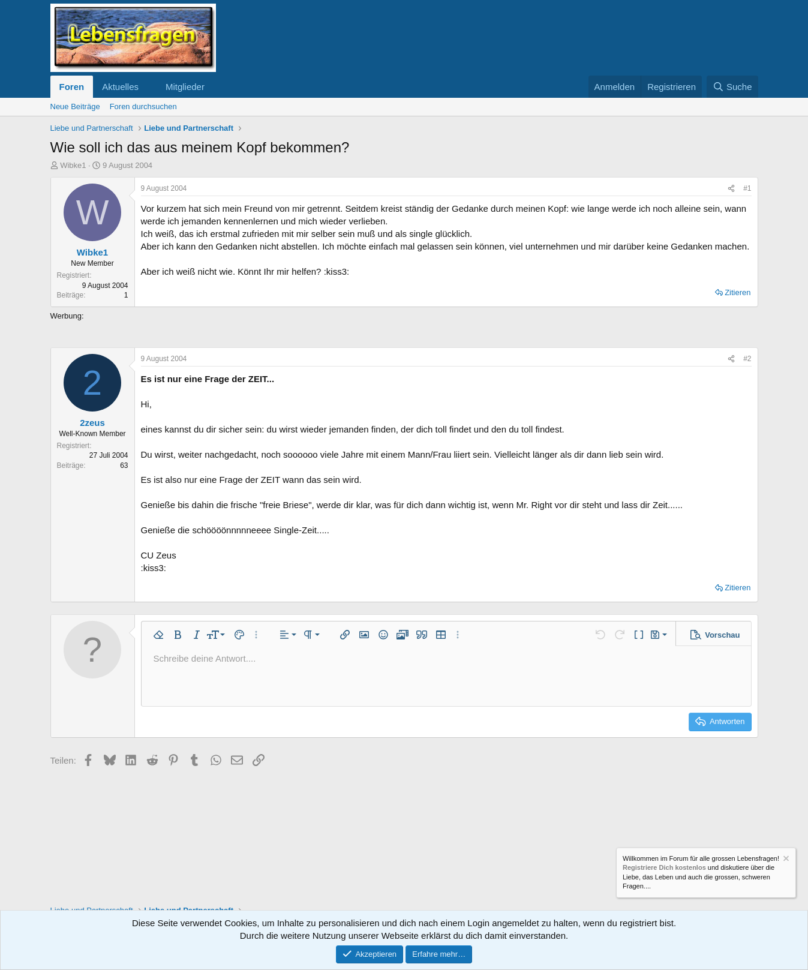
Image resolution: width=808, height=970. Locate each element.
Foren (72, 87)
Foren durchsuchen (143, 106)
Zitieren (737, 292)
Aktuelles (120, 87)
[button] (148, 87)
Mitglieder (185, 87)
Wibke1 (73, 165)
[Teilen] (731, 189)
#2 (747, 359)
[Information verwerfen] (785, 860)
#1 (747, 188)
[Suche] (732, 87)
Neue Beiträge (75, 106)
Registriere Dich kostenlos (664, 868)
